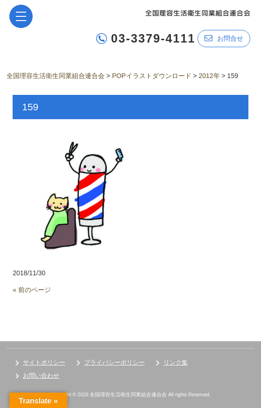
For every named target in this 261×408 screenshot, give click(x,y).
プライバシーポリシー (114, 362)
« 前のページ (32, 289)
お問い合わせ (41, 375)
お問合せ (224, 38)
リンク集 (175, 362)
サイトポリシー (44, 362)
